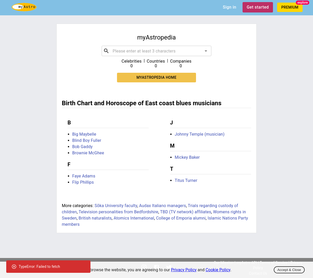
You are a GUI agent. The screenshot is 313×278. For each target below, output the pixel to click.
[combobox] (156, 51)
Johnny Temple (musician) (200, 134)
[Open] (206, 51)
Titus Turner (186, 180)
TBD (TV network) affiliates (185, 211)
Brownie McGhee (88, 152)
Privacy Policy (184, 269)
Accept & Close (289, 270)
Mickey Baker (187, 157)
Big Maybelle (84, 134)
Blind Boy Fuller (86, 140)
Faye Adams (83, 176)
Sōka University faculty (116, 205)
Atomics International (134, 218)
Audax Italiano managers (162, 205)
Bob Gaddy (82, 146)
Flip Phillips (83, 182)
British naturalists (95, 218)
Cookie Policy (218, 269)
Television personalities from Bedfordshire (118, 211)
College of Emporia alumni (181, 218)
